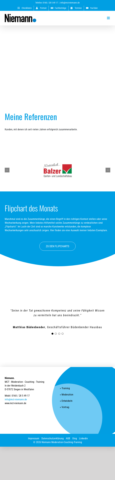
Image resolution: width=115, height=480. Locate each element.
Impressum (33, 438)
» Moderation (66, 394)
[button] (7, 170)
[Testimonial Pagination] (52, 334)
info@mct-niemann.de (70, 2)
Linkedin (83, 438)
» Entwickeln (66, 400)
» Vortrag (64, 407)
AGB (68, 438)
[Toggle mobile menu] (108, 18)
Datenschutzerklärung (52, 438)
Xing (74, 438)
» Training (65, 388)
